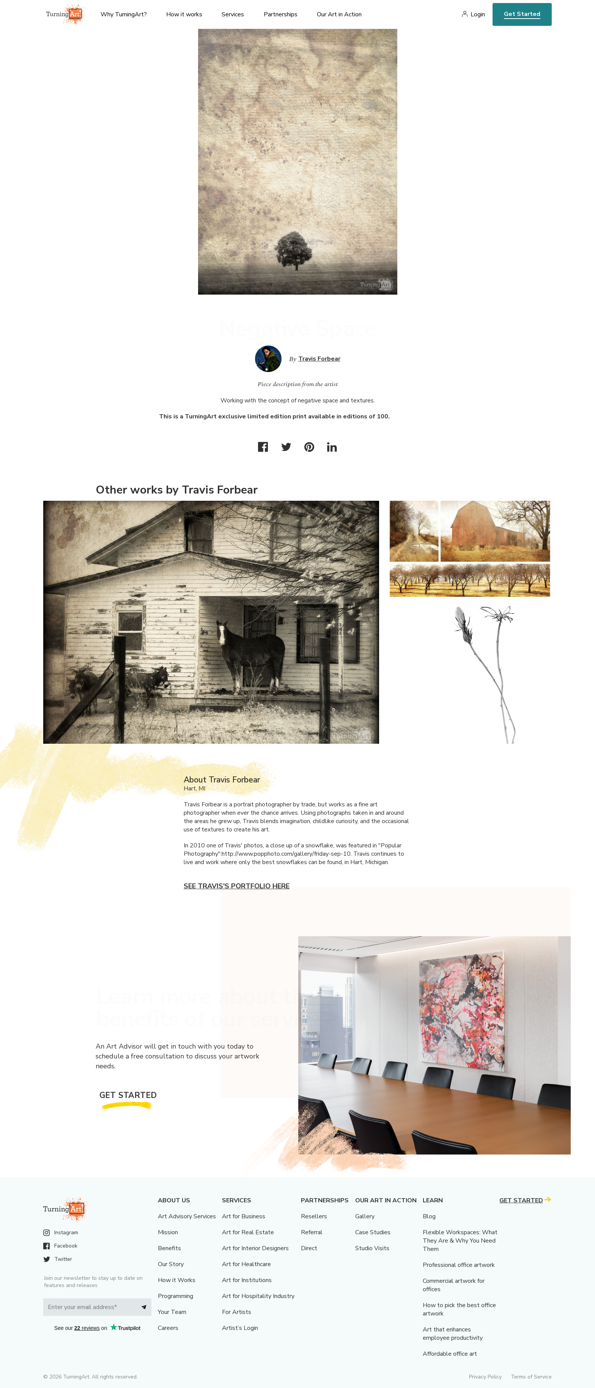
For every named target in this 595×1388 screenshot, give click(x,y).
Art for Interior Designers (255, 1248)
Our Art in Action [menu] (339, 14)
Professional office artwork (459, 1265)
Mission (168, 1232)
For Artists (236, 1312)
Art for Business (243, 1216)
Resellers (314, 1216)
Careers (168, 1328)
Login (478, 14)
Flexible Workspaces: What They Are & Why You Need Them (460, 1240)
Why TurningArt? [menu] (124, 14)
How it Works (176, 1280)
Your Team (172, 1312)
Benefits (169, 1248)
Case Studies (372, 1232)
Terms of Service (531, 1376)
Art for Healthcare (246, 1264)
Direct (309, 1248)
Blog (429, 1216)
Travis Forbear (319, 359)
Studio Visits (372, 1248)
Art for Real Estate (248, 1232)
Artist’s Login (240, 1328)
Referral (312, 1232)
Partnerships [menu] (281, 14)
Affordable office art (450, 1354)
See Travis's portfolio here (237, 886)
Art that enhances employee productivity (453, 1333)
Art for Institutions (247, 1280)
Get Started (522, 14)
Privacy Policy (485, 1376)
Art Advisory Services (187, 1216)
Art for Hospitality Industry (258, 1296)
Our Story (171, 1264)
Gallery (365, 1216)
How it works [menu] (184, 14)
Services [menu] (233, 14)
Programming (175, 1296)
